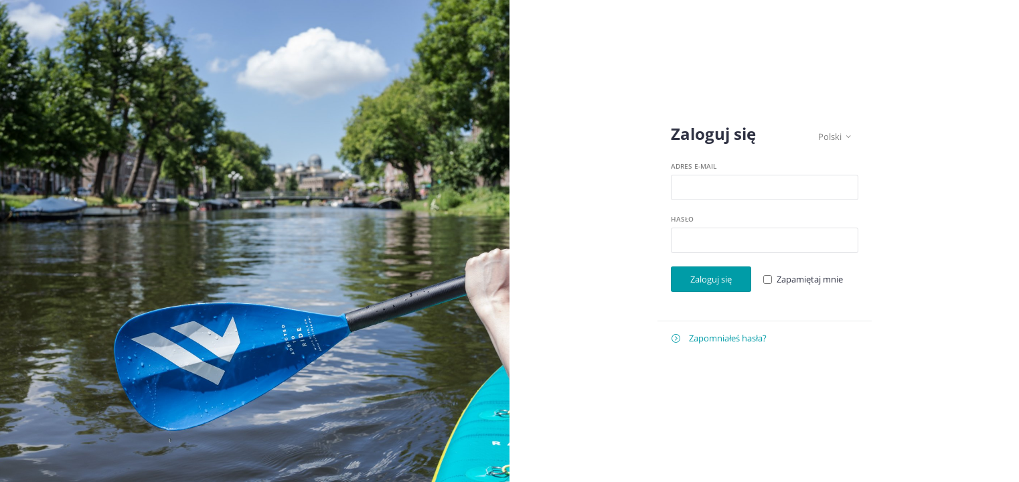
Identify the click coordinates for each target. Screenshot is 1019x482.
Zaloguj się (711, 279)
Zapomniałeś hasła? (719, 338)
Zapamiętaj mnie (810, 279)
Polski (834, 137)
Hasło (682, 219)
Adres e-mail (693, 166)
